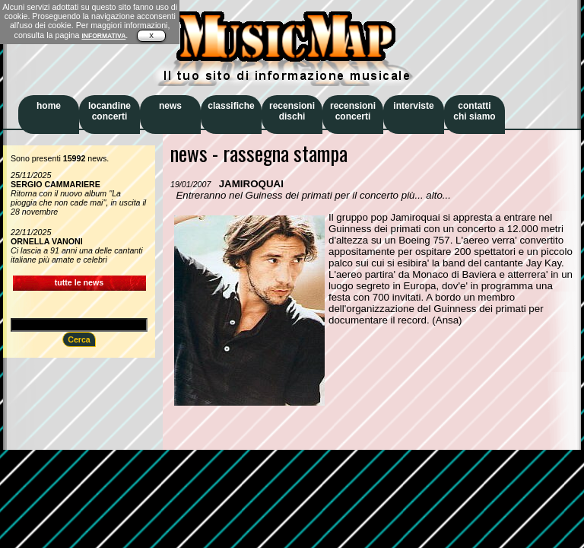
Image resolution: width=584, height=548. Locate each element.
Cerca (79, 339)
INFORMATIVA (103, 36)
